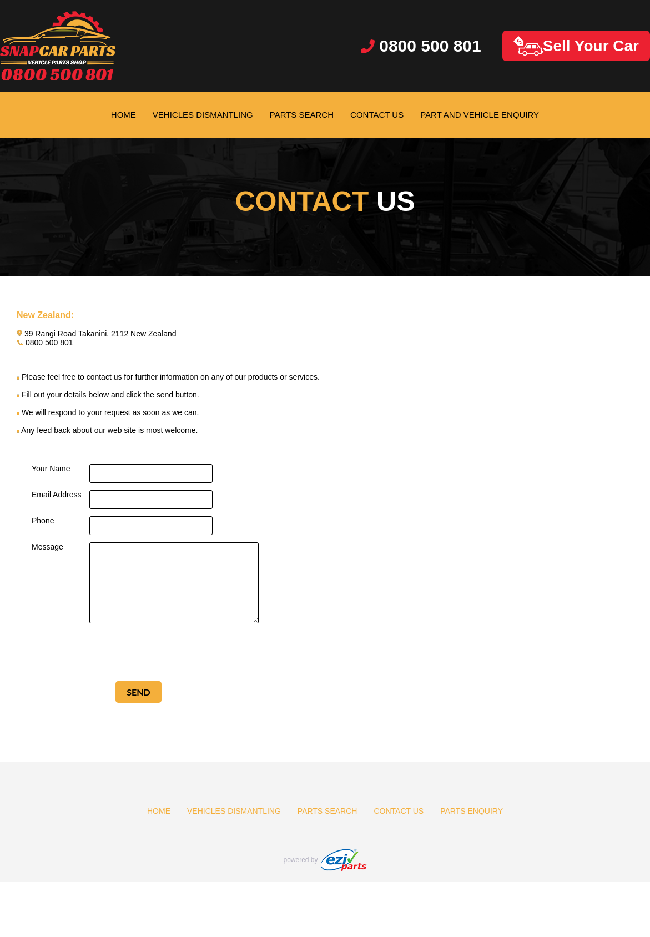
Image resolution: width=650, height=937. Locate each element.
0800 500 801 (421, 46)
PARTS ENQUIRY (471, 811)
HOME (123, 114)
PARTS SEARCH (302, 114)
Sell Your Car (576, 46)
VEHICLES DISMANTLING (203, 114)
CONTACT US (377, 114)
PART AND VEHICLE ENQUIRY (479, 114)
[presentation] (138, 652)
